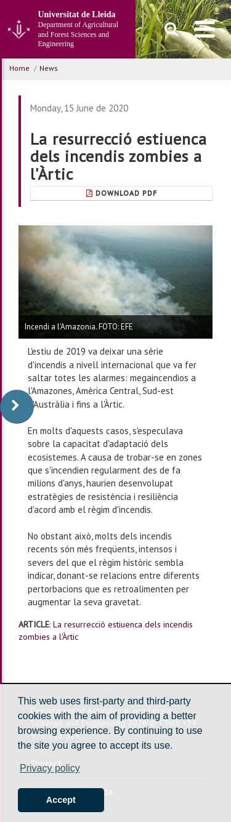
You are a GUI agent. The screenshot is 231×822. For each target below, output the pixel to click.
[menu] (205, 29)
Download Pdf (121, 193)
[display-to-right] (17, 407)
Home (19, 68)
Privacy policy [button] (50, 768)
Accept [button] (61, 800)
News (48, 68)
